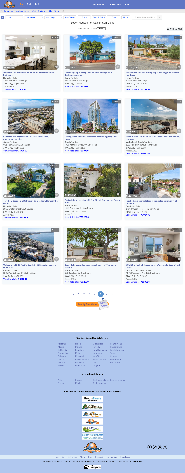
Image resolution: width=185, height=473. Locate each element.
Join (127, 4)
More (125, 17)
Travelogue (125, 457)
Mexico (78, 383)
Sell (29, 4)
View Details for (15, 89)
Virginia (113, 356)
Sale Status (70, 17)
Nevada (96, 347)
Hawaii (61, 365)
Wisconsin (115, 362)
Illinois (78, 344)
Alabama (62, 344)
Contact (99, 457)
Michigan (79, 362)
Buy (21, 4)
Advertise (72, 457)
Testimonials (111, 457)
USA (33, 11)
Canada (78, 380)
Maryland (79, 356)
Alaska (61, 347)
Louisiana (79, 350)
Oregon (96, 365)
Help (90, 457)
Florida (61, 359)
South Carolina (117, 350)
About (83, 457)
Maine (78, 353)
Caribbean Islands (101, 380)
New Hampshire (100, 350)
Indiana (78, 347)
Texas (113, 353)
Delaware (62, 356)
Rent (37, 4)
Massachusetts (82, 359)
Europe (61, 383)
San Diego (54, 11)
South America (99, 383)
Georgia (61, 362)
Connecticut (63, 353)
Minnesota (80, 365)
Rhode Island (116, 347)
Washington (116, 359)
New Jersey (98, 353)
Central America (117, 380)
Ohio (95, 362)
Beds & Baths (99, 17)
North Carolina (99, 359)
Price (84, 17)
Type (113, 17)
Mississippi (98, 344)
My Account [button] (99, 4)
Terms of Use (137, 461)
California (42, 11)
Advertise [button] (114, 4)
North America (22, 11)
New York (97, 356)
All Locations (7, 11)
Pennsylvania (116, 344)
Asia (60, 380)
